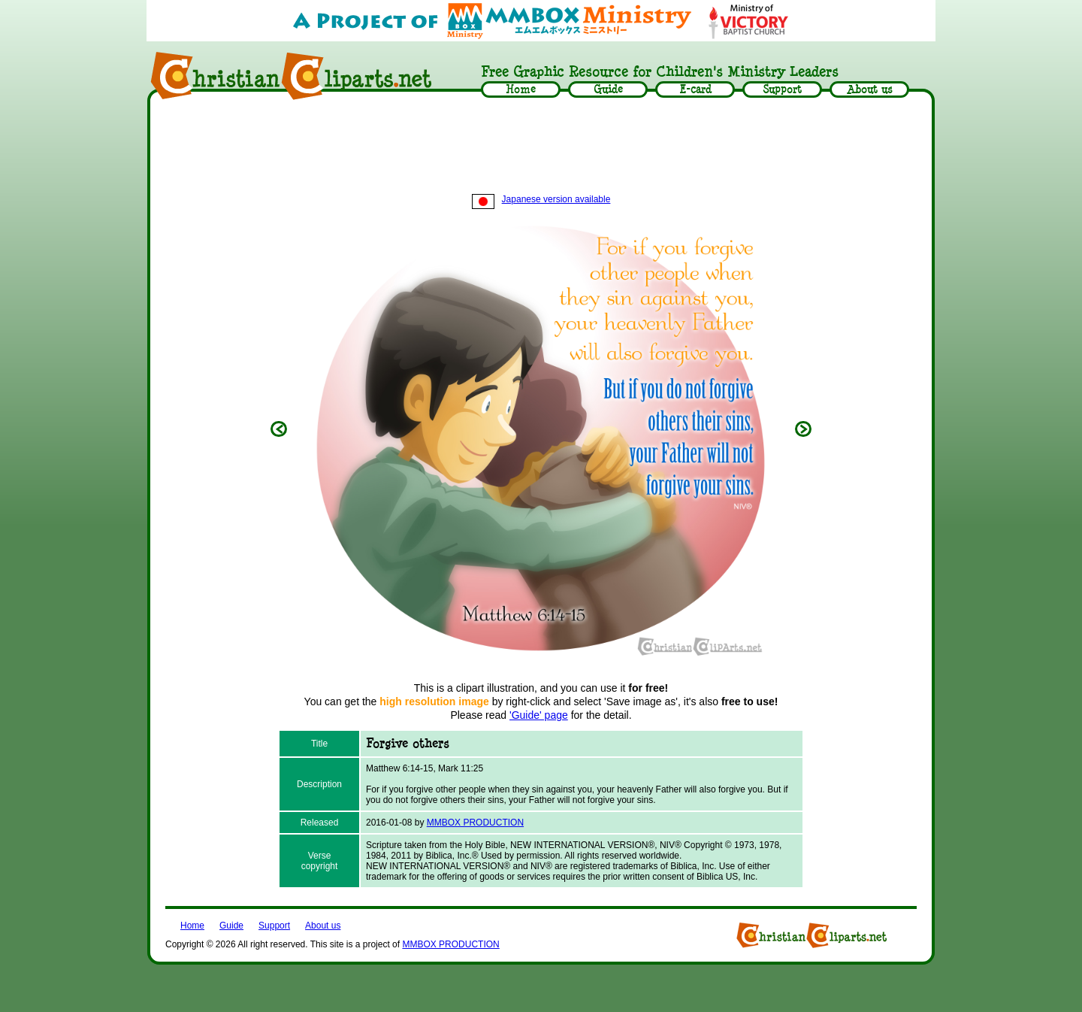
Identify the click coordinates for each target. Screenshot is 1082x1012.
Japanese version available (541, 199)
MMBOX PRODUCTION (475, 822)
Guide (231, 925)
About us (322, 925)
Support (274, 925)
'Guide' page (538, 715)
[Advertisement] (541, 148)
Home (192, 925)
